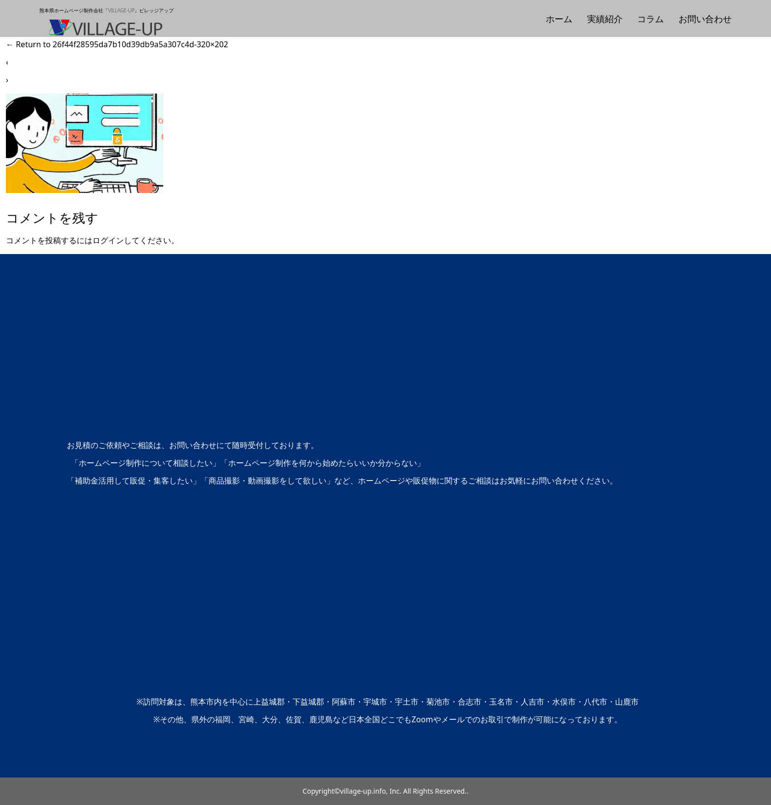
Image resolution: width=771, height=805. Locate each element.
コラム (650, 19)
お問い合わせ (705, 19)
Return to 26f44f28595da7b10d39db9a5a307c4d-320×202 (117, 44)
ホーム (559, 19)
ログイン (108, 240)
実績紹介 (605, 19)
